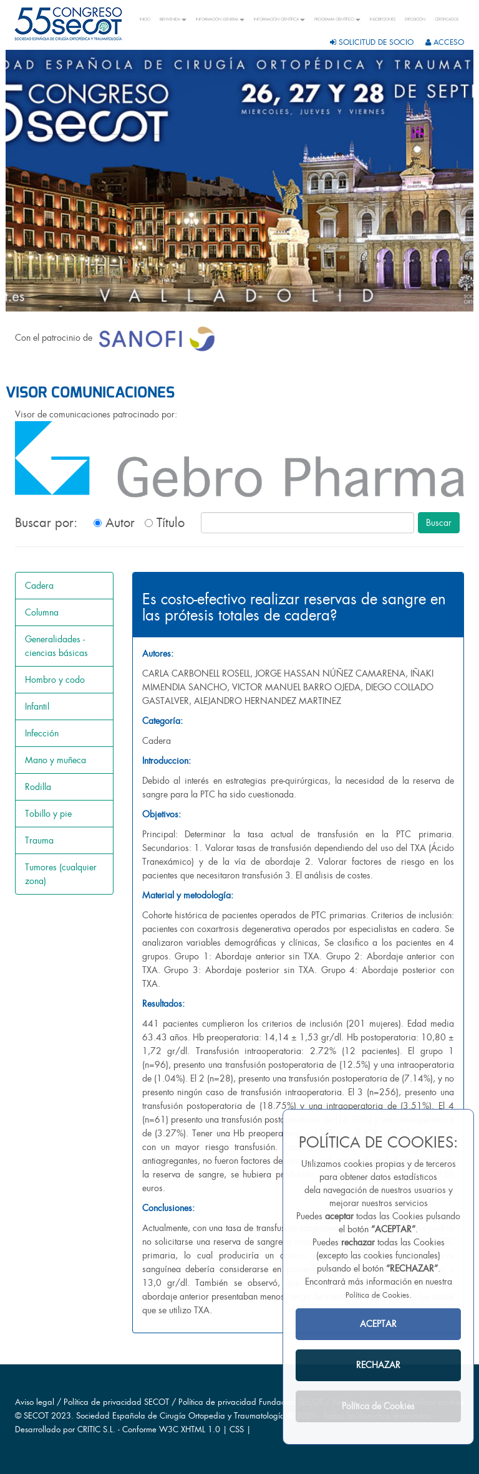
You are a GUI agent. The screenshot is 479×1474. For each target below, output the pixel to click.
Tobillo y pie (48, 813)
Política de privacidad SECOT (116, 1402)
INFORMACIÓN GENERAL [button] (220, 19)
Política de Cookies (377, 1295)
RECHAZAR (378, 1365)
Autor (114, 523)
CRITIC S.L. (96, 1429)
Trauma (39, 840)
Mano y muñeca (55, 760)
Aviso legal (34, 1402)
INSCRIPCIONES (382, 19)
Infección (42, 733)
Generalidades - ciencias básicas (56, 646)
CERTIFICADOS (446, 19)
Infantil (37, 706)
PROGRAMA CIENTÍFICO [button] (337, 19)
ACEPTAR (378, 1323)
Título (165, 523)
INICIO (145, 19)
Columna (42, 612)
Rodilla (38, 786)
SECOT (36, 1415)
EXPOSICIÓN (415, 19)
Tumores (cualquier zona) (61, 874)
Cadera (39, 585)
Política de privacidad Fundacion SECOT (250, 1402)
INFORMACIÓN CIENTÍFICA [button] (279, 19)
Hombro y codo (55, 679)
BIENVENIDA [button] (173, 19)
